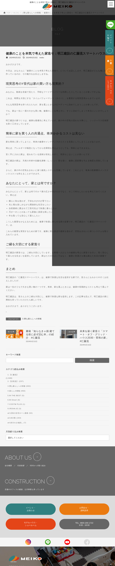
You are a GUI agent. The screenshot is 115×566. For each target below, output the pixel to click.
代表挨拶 (21, 465)
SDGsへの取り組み (38, 465)
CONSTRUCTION (25, 481)
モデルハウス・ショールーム (31, 523)
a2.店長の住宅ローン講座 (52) (20, 413)
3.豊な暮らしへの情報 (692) (19, 386)
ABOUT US (18, 458)
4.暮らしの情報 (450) (16, 391)
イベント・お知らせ (31, 509)
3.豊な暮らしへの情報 (32, 319)
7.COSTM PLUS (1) (16, 404)
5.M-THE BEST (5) (15, 395)
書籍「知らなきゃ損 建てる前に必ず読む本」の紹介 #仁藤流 (40, 334)
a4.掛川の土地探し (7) (16, 423)
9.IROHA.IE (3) (14, 408)
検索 (92, 360)
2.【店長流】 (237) (15, 381)
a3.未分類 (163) (14, 418)
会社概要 (8, 465)
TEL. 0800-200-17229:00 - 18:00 (84, 524)
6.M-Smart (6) (13, 400)
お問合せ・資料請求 (84, 509)
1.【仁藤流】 (12, 375)
